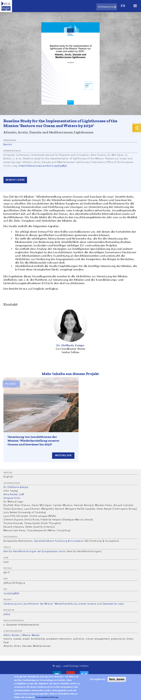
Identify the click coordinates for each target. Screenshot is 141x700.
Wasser (36, 635)
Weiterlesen (63, 455)
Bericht (7, 144)
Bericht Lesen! (15, 180)
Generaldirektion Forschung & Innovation (59, 541)
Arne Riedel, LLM (13, 494)
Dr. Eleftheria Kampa (15, 487)
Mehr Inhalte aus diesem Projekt (70, 373)
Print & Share (136, 128)
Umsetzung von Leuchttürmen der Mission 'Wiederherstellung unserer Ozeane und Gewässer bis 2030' (33, 440)
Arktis (6, 635)
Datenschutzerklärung (47, 697)
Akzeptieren (97, 679)
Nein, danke (116, 679)
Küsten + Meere (21, 635)
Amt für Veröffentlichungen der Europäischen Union (34, 551)
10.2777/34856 (11, 593)
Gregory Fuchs (11, 498)
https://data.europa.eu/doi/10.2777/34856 (43, 166)
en (123, 6)
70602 (6, 614)
